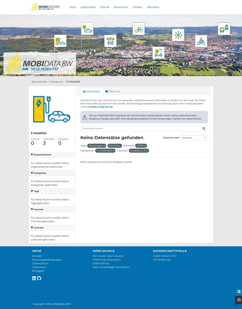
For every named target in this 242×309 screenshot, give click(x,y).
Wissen (137, 7)
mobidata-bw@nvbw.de (100, 106)
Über (104, 7)
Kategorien (56, 81)
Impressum (39, 267)
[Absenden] (204, 128)
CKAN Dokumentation (107, 259)
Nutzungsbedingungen (47, 259)
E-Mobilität (73, 81)
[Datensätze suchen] (140, 128)
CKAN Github (101, 263)
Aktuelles (153, 7)
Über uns (112, 91)
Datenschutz (40, 263)
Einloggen (38, 270)
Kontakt (37, 256)
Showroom (121, 7)
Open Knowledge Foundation (111, 267)
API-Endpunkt (162, 259)
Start (73, 7)
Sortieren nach (171, 137)
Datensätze (88, 7)
